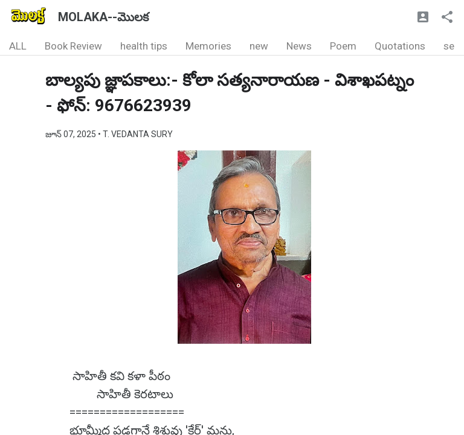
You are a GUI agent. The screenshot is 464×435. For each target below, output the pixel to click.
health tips (143, 46)
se (448, 46)
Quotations (400, 46)
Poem (343, 46)
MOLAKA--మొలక (103, 17)
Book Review (73, 46)
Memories (208, 46)
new (259, 46)
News (299, 46)
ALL (18, 46)
